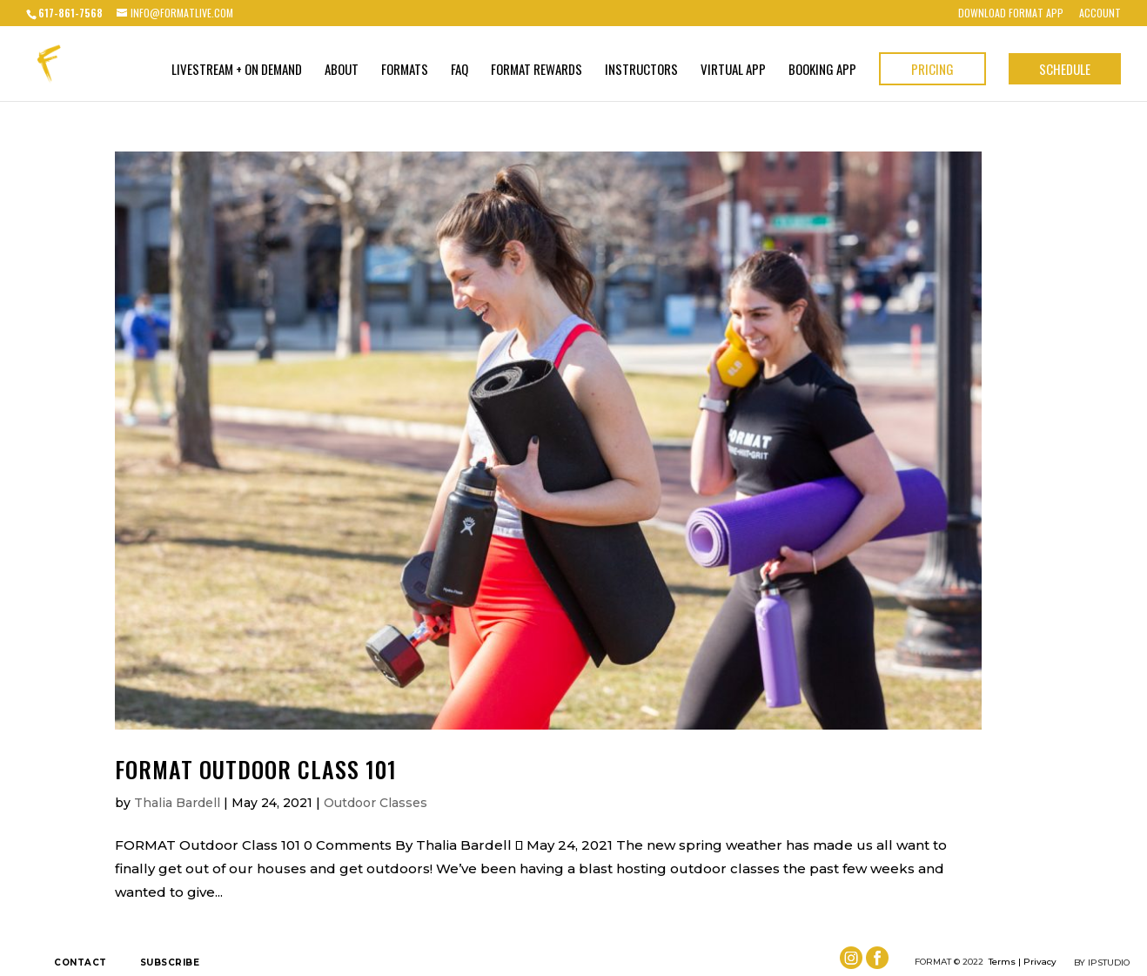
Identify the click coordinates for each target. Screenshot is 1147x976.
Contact (80, 962)
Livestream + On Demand (236, 70)
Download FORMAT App (1010, 14)
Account (1100, 14)
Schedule (1064, 68)
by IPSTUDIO (1102, 962)
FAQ (459, 70)
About (342, 70)
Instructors (641, 70)
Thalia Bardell (177, 803)
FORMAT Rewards (536, 70)
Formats (404, 70)
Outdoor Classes (375, 803)
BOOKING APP (822, 70)
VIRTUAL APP (733, 70)
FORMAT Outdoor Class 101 (256, 769)
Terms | (1004, 961)
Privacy (1039, 961)
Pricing (932, 68)
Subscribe (170, 962)
